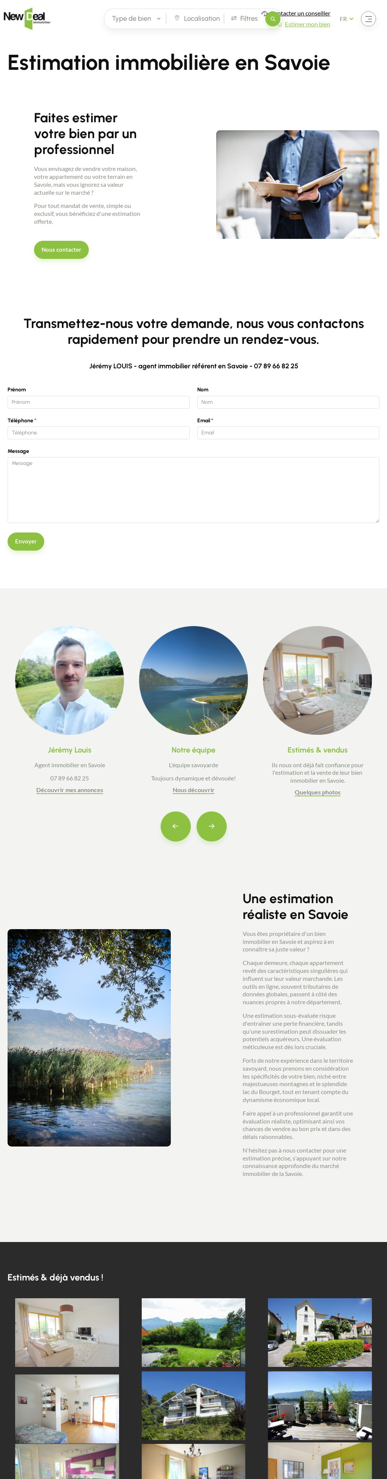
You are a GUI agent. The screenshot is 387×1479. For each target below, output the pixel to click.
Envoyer (26, 541)
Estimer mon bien (307, 24)
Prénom (17, 389)
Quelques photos (318, 792)
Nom (202, 389)
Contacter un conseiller (300, 13)
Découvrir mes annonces (69, 789)
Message (18, 451)
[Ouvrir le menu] (368, 18)
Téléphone (20, 420)
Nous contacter (61, 249)
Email (203, 420)
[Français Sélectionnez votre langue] (349, 18)
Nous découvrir (194, 789)
